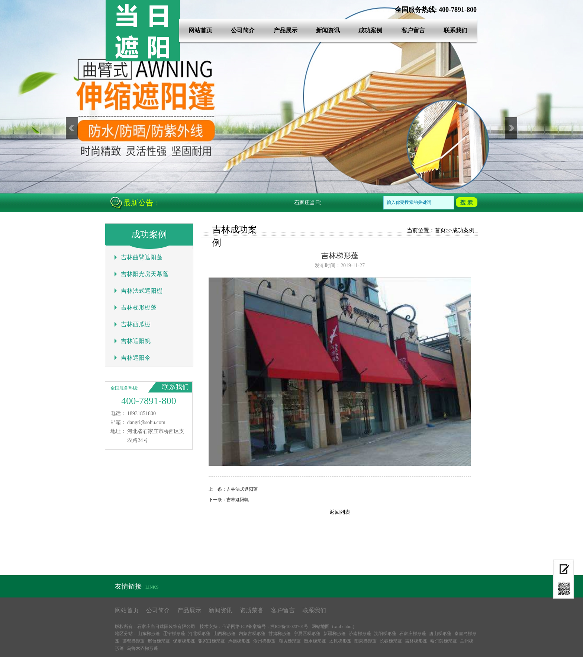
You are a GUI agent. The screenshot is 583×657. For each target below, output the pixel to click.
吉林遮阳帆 (136, 341)
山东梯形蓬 (149, 633)
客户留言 (413, 30)
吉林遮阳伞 (136, 358)
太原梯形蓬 (340, 641)
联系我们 (455, 30)
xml (337, 626)
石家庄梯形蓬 (412, 633)
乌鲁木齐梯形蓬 (142, 648)
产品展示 (285, 30)
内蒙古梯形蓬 (252, 633)
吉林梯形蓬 (416, 641)
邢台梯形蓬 (159, 641)
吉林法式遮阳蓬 (242, 489)
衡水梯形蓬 (315, 641)
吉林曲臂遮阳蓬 (141, 257)
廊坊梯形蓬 (289, 641)
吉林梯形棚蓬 (139, 307)
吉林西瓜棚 (136, 324)
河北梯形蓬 (199, 633)
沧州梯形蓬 (264, 641)
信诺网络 (231, 626)
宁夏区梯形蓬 (307, 633)
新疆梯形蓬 (334, 633)
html (348, 626)
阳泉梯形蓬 (365, 641)
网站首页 (200, 30)
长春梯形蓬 (391, 641)
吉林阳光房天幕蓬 (144, 274)
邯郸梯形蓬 (133, 641)
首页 (440, 230)
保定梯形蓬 (184, 641)
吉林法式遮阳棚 (141, 291)
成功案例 (370, 30)
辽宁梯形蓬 (174, 633)
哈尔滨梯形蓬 (443, 641)
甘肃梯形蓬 (279, 633)
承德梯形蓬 (239, 641)
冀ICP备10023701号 (289, 626)
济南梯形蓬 (360, 633)
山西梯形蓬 (224, 633)
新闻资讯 (328, 30)
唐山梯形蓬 (440, 633)
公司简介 (243, 30)
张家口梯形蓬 (211, 641)
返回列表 (339, 512)
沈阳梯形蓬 (385, 633)
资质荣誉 (252, 610)
